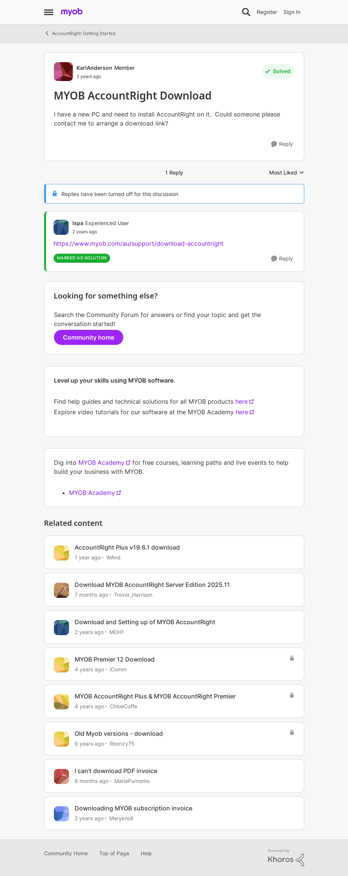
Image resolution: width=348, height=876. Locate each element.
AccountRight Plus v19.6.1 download (127, 547)
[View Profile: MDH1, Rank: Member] (61, 627)
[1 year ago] (88, 557)
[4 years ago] (89, 669)
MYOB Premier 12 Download (115, 659)
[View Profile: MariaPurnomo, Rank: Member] (61, 776)
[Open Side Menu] (48, 12)
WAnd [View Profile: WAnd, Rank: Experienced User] (113, 557)
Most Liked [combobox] (286, 172)
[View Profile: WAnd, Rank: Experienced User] (61, 553)
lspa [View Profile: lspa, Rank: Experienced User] (77, 223)
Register (267, 12)
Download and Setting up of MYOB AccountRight (145, 622)
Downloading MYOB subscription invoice (133, 808)
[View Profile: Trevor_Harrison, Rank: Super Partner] (61, 590)
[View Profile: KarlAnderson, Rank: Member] (63, 71)
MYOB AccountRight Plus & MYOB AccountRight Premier (155, 696)
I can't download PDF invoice (116, 771)
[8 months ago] (92, 781)
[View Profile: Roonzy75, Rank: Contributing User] (61, 739)
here (241, 401)
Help (146, 853)
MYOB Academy (101, 462)
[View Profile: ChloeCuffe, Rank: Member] (61, 701)
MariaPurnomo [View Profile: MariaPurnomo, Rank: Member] (132, 781)
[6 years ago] (89, 743)
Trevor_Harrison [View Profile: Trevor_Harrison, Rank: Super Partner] (133, 594)
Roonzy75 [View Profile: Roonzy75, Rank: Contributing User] (122, 743)
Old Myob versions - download (119, 733)
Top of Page (114, 853)
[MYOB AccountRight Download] (100, 231)
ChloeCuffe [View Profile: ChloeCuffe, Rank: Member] (123, 706)
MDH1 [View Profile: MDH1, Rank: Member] (116, 632)
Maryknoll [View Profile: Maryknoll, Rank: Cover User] (121, 818)
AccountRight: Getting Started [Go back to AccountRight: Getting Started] (80, 33)
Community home (88, 337)
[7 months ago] (91, 595)
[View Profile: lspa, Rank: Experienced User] (61, 227)
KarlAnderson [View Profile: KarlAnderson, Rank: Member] (94, 67)
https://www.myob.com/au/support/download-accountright (139, 243)
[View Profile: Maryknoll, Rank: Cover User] (61, 813)
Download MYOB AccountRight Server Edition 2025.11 (152, 584)
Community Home (66, 853)
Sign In (292, 12)
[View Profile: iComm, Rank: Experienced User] (61, 664)
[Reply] (282, 144)
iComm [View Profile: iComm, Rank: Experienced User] (118, 669)
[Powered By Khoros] (286, 858)
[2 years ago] (89, 632)
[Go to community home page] (72, 12)
